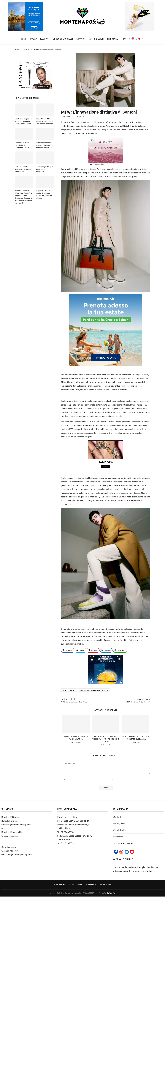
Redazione (66, 116)
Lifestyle (112, 39)
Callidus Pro (111, 893)
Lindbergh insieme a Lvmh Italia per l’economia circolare (22, 145)
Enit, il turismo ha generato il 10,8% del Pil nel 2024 (23, 169)
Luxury (80, 39)
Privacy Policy (119, 823)
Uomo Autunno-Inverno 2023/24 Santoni (93, 690)
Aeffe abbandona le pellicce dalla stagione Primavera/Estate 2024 (45, 145)
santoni (72, 690)
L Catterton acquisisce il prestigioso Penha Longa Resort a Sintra (23, 121)
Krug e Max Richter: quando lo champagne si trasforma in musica (44, 121)
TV (124, 39)
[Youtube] (139, 39)
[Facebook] (129, 39)
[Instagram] (133, 39)
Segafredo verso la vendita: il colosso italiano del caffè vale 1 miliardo (45, 194)
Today (33, 39)
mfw (64, 690)
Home (24, 39)
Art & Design (96, 39)
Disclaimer (118, 836)
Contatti (117, 817)
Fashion (44, 39)
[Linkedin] (136, 39)
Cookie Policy (119, 830)
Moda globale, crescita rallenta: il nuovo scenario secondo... (105, 739)
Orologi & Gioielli (63, 39)
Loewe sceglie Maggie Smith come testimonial (44, 169)
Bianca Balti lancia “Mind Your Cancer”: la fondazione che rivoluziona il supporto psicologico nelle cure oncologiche (23, 197)
